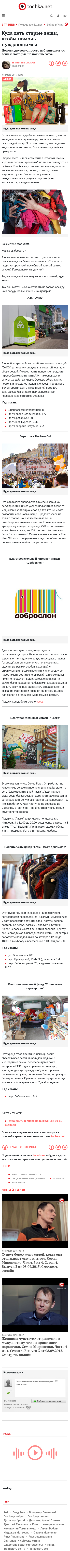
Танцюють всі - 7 (14, 1548)
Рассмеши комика (40, 1536)
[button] (58, 16)
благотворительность (26, 1174)
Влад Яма (18, 1512)
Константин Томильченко (20, 1528)
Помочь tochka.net (30, 24)
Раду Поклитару (14, 1536)
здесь (40, 701)
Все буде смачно (38, 1516)
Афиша (7, 79)
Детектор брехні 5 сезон (44, 1520)
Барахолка (18, 1182)
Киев (35, 1524)
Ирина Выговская (23, 62)
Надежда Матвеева (16, 1532)
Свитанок (10, 1540)
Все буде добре (13, 1516)
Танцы (51, 1544)
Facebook (39, 1155)
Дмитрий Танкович (16, 1524)
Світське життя (30, 1540)
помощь (58, 1178)
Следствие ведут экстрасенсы (23, 1544)
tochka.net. (58, 1136)
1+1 (6, 1512)
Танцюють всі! (39, 1548)
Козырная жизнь (53, 1524)
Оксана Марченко (45, 1532)
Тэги (6, 1501)
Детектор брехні (14, 1520)
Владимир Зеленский (42, 1512)
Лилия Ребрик (49, 1528)
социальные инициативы (28, 1178)
